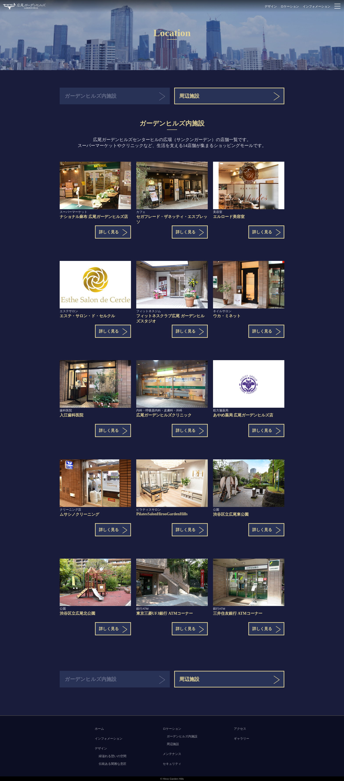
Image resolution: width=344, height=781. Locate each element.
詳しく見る (109, 232)
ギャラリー (241, 738)
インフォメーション (316, 6)
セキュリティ (172, 763)
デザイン (271, 6)
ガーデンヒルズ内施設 (182, 736)
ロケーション (290, 6)
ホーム (99, 728)
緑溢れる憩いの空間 (112, 756)
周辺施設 (189, 96)
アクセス (240, 728)
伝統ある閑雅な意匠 (112, 763)
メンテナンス (172, 754)
